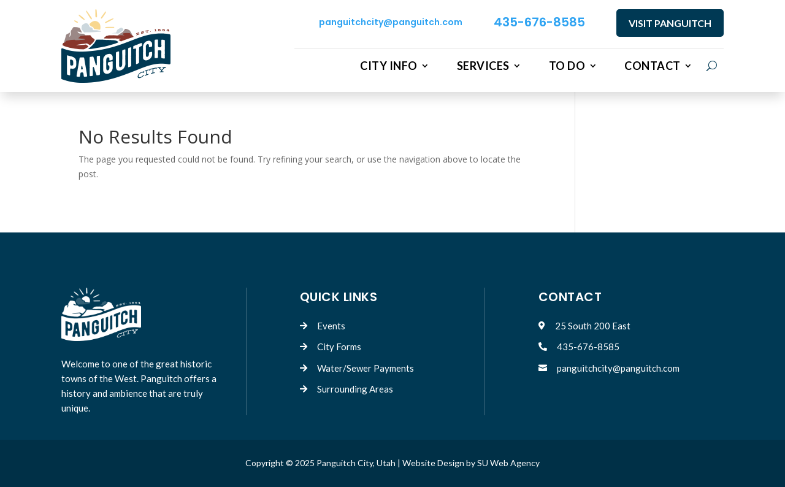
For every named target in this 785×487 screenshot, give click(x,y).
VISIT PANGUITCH (670, 23)
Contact (652, 65)
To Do (567, 65)
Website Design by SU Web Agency (471, 463)
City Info (389, 65)
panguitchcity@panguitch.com (390, 22)
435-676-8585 (539, 22)
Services (483, 65)
